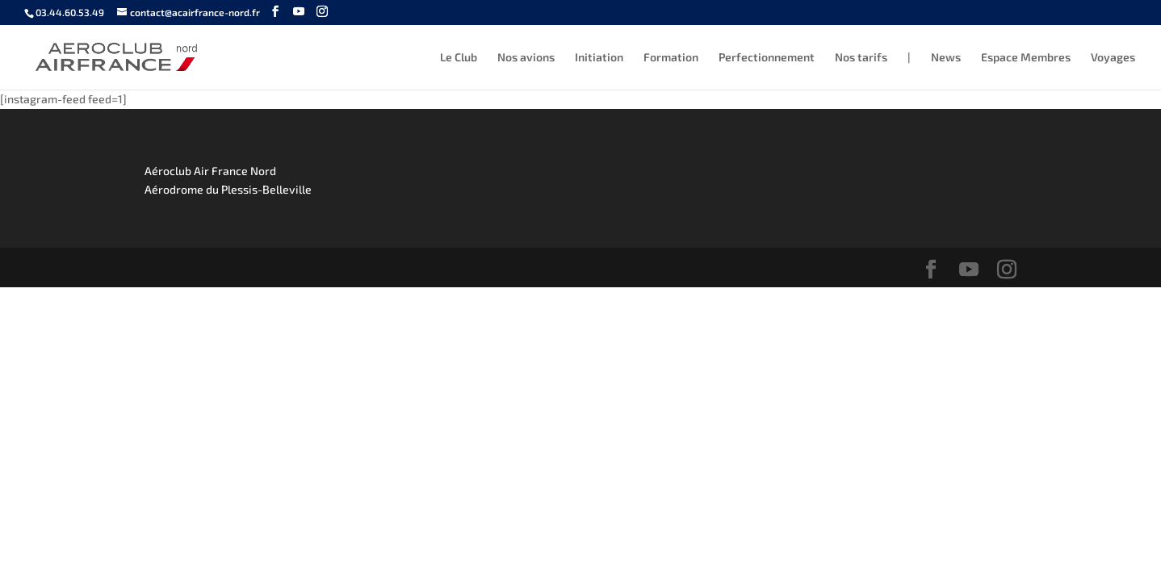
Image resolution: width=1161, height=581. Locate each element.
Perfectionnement (767, 58)
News (946, 58)
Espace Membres (1026, 58)
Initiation (599, 58)
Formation (670, 58)
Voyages (1113, 58)
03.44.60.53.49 (70, 12)
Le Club (458, 58)
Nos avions (526, 58)
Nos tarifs (861, 58)
